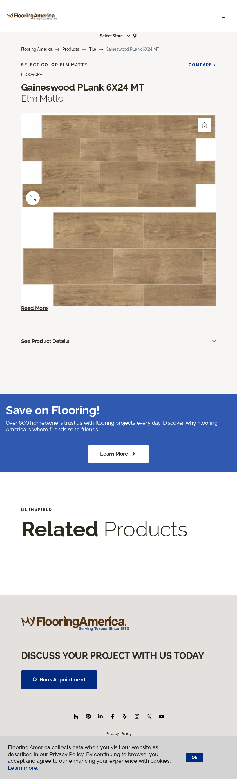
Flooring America (37, 49)
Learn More (118, 454)
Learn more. (23, 768)
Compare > (202, 65)
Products (70, 49)
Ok (194, 757)
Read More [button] (34, 308)
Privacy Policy (118, 733)
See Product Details (45, 341)
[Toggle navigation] (224, 16)
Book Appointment (59, 680)
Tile (92, 49)
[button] (115, 36)
